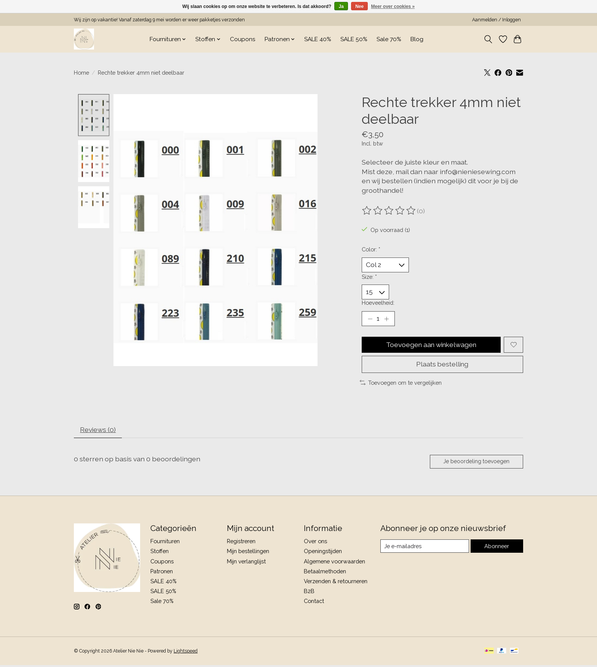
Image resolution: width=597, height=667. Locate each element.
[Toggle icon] (488, 39)
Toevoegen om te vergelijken (401, 383)
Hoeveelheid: (378, 303)
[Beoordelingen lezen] (389, 211)
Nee (359, 6)
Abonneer (496, 547)
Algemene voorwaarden (334, 563)
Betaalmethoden (325, 572)
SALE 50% (353, 39)
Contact (314, 602)
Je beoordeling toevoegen (476, 463)
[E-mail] (424, 548)
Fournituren (165, 542)
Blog (416, 39)
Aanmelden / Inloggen (496, 19)
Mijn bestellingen (248, 553)
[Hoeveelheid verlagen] (370, 319)
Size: (369, 277)
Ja (340, 6)
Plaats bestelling (442, 365)
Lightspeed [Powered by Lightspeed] (186, 653)
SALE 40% (317, 39)
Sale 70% (389, 39)
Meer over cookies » (393, 6)
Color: (371, 249)
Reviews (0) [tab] (98, 431)
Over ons (315, 542)
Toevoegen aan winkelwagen (431, 345)
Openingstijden (323, 553)
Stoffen (159, 553)
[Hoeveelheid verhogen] (386, 319)
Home (81, 72)
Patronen (161, 572)
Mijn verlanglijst (246, 563)
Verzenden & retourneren (335, 582)
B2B (309, 592)
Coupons (242, 39)
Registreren (241, 542)
